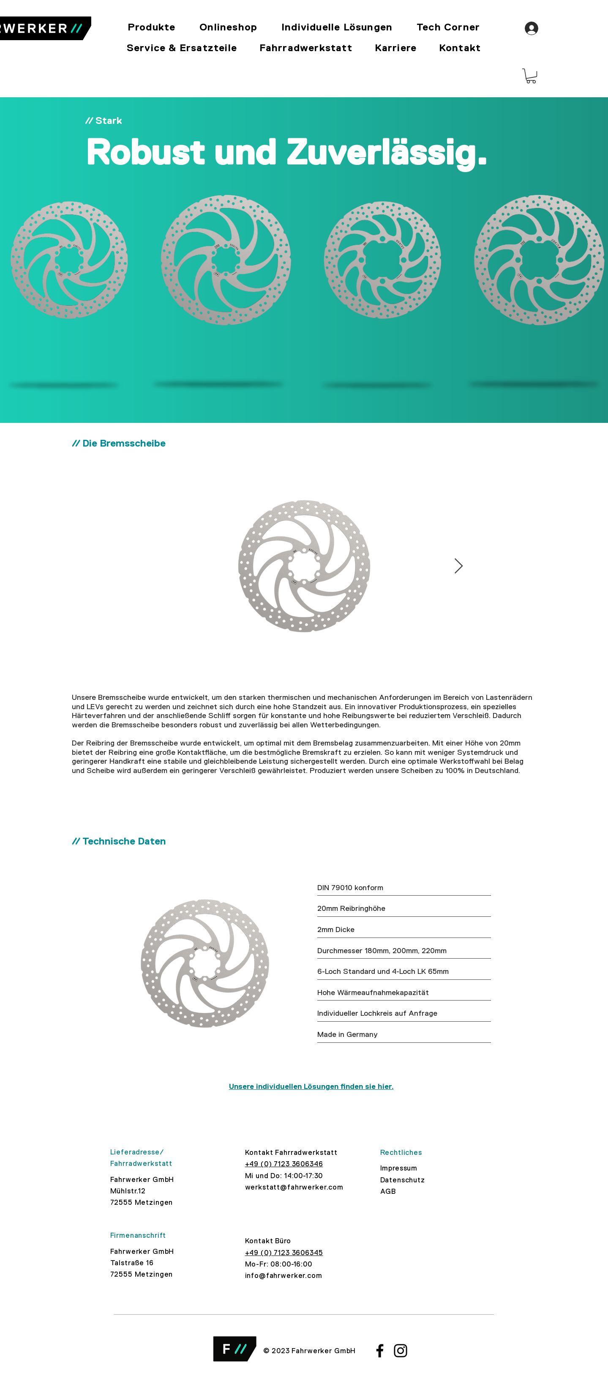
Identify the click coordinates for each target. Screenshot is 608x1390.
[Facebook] (380, 1351)
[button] (531, 76)
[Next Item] (458, 566)
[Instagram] (400, 1351)
